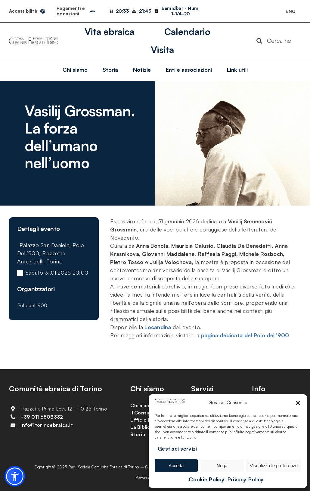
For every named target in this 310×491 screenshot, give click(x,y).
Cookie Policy (207, 479)
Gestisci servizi (177, 448)
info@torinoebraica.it (46, 425)
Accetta (176, 465)
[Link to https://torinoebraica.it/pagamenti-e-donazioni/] (92, 10)
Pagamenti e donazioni (71, 11)
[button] (298, 403)
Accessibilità (23, 11)
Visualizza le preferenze (274, 465)
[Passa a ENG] (291, 11)
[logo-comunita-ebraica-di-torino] (33, 39)
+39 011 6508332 (41, 417)
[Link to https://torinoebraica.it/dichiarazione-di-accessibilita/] (42, 11)
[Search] (259, 40)
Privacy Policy (246, 479)
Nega (222, 465)
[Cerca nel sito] (276, 40)
